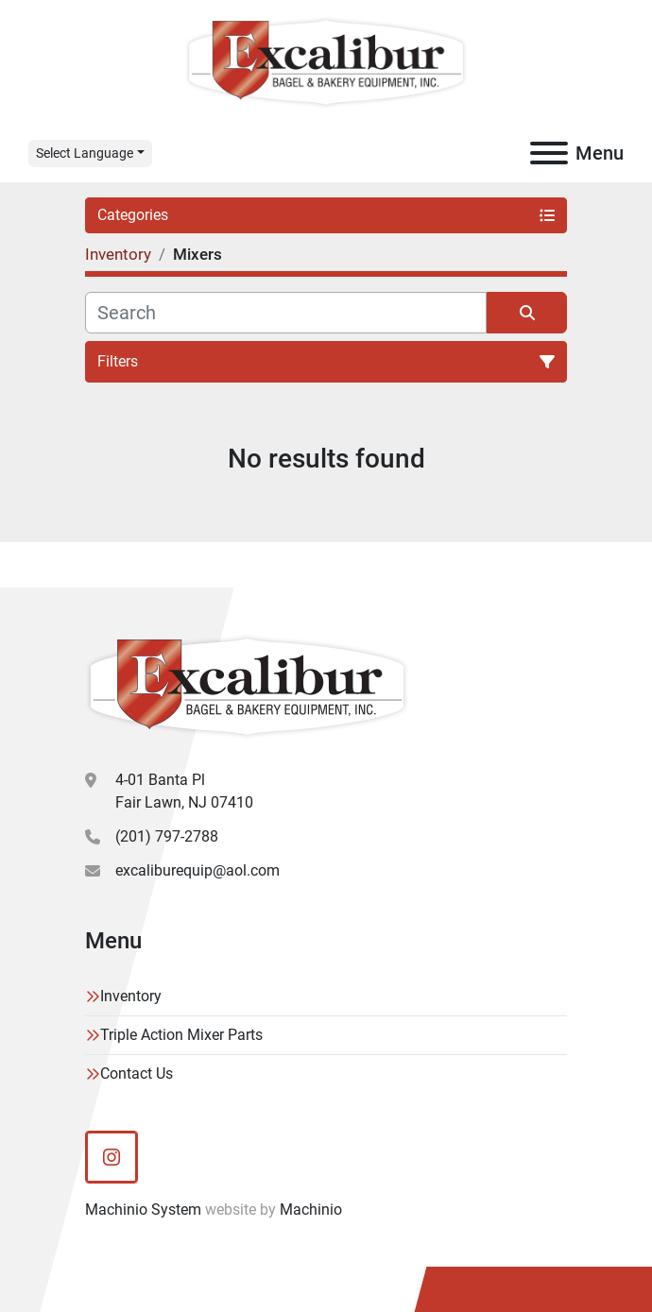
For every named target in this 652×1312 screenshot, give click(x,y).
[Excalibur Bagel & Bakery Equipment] (247, 686)
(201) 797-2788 (166, 836)
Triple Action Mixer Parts (181, 1035)
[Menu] (549, 153)
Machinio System (143, 1209)
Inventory (131, 996)
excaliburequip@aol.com (197, 870)
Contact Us (136, 1073)
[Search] (286, 312)
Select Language (84, 153)
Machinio (311, 1209)
